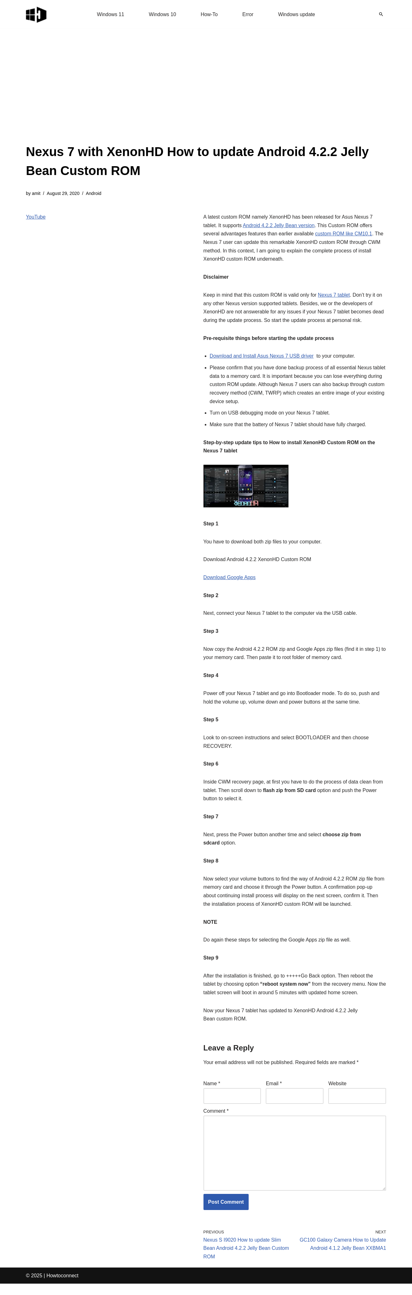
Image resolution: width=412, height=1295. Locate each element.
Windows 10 (162, 14)
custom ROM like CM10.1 (345, 234)
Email (274, 1093)
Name (211, 1093)
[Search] (381, 14)
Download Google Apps (229, 581)
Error (248, 14)
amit (36, 193)
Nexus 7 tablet (335, 296)
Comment (216, 1120)
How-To (209, 14)
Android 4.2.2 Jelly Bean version (279, 226)
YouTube (36, 217)
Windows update (297, 14)
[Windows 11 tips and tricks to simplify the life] (36, 14)
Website (337, 1093)
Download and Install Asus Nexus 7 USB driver (262, 358)
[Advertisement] (206, 95)
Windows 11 (110, 14)
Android (94, 193)
